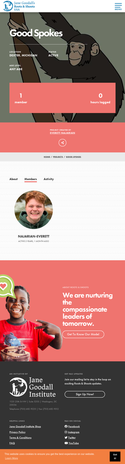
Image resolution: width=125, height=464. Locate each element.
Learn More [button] (11, 458)
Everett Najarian (62, 133)
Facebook (72, 426)
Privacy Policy (17, 432)
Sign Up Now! (85, 394)
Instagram (72, 432)
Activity (49, 179)
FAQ (12, 443)
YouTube (72, 443)
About (13, 179)
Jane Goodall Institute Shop (25, 426)
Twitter (70, 437)
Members (30, 179)
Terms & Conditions (20, 437)
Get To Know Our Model (83, 334)
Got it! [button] (115, 456)
